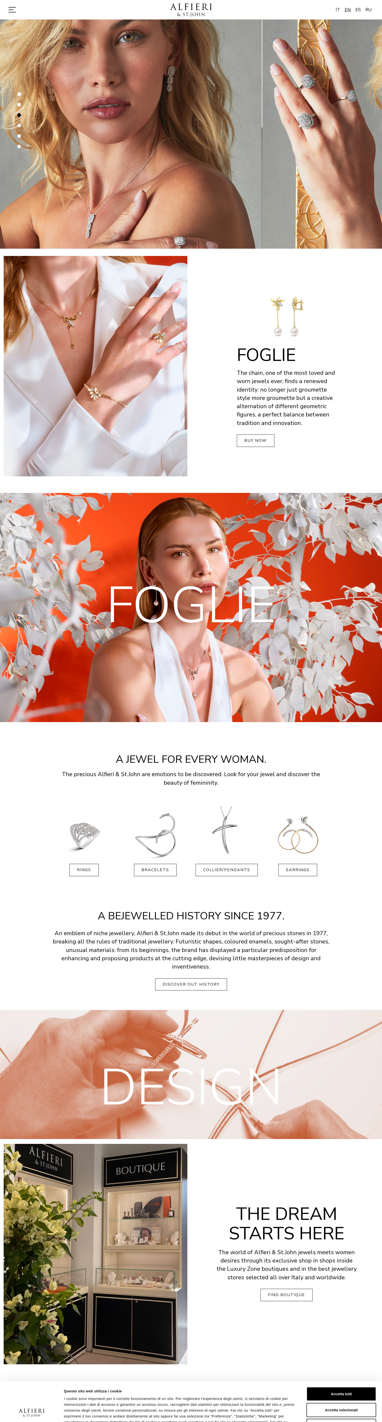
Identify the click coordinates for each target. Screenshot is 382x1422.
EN (348, 10)
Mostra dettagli (256, 1412)
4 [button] (19, 127)
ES (358, 10)
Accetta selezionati (341, 1373)
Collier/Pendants (226, 870)
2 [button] (19, 106)
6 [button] (19, 148)
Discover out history (191, 984)
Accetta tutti (341, 1357)
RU (368, 10)
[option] (191, 134)
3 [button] (19, 117)
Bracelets (155, 870)
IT (338, 10)
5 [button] (19, 138)
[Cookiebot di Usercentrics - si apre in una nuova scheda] (31, 1412)
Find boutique (286, 1295)
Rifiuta (341, 1388)
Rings (84, 870)
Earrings (298, 870)
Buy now (255, 440)
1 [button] (19, 96)
